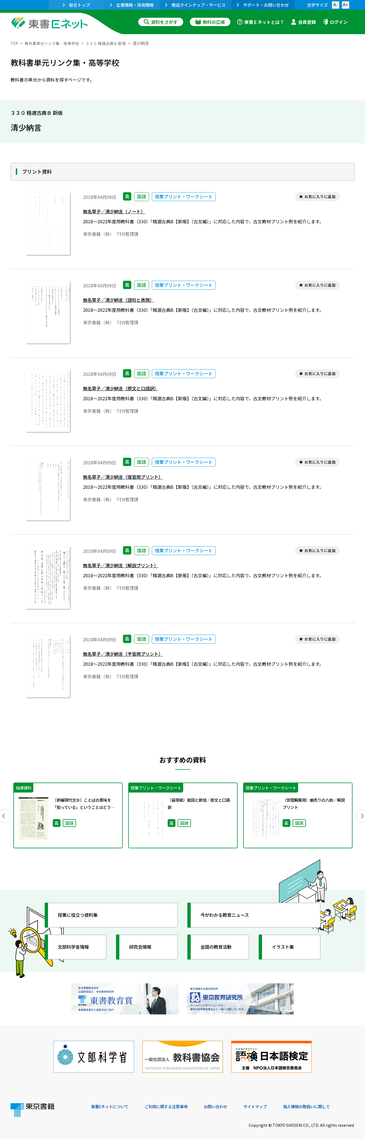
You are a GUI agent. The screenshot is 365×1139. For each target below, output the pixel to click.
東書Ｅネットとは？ (260, 22)
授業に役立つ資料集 (81, 915)
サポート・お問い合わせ (263, 5)
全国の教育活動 (219, 947)
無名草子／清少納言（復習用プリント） (128, 477)
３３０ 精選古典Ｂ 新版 (112, 43)
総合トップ (76, 5)
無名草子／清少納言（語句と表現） (123, 300)
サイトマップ (271, 1101)
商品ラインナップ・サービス (195, 5)
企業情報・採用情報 (132, 5)
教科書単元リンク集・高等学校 (55, 43)
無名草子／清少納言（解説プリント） (125, 566)
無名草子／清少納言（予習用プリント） (128, 654)
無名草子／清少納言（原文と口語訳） (125, 389)
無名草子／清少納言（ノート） (118, 212)
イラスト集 (285, 947)
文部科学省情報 (76, 947)
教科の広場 (210, 22)
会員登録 (303, 22)
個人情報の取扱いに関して (328, 1101)
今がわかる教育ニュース (229, 915)
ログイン (335, 22)
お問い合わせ (228, 1101)
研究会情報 (142, 947)
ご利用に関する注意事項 (174, 1101)
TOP (15, 43)
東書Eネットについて (112, 1101)
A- (335, 4)
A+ (345, 4)
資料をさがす (161, 22)
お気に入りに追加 (317, 197)
